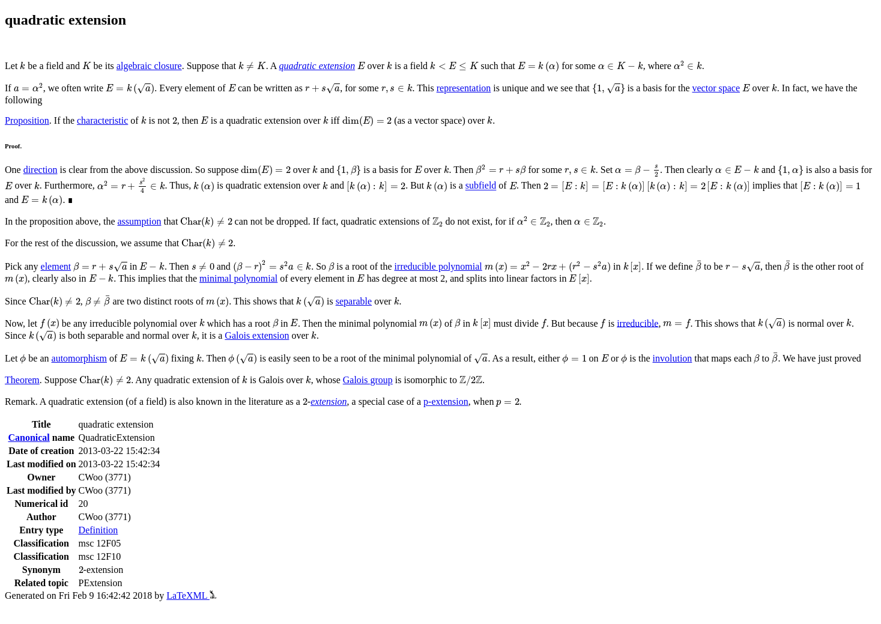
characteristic (102, 120)
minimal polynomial (238, 278)
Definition (98, 530)
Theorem (22, 380)
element (56, 266)
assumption (140, 221)
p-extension (445, 401)
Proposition (27, 120)
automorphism (79, 358)
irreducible (637, 323)
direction (40, 170)
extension (328, 401)
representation (464, 88)
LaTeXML (191, 595)
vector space (716, 88)
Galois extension (257, 335)
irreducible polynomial (438, 266)
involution (672, 358)
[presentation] (22, 65)
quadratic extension (317, 66)
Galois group (368, 380)
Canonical (28, 437)
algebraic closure (149, 66)
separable (354, 301)
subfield (481, 186)
